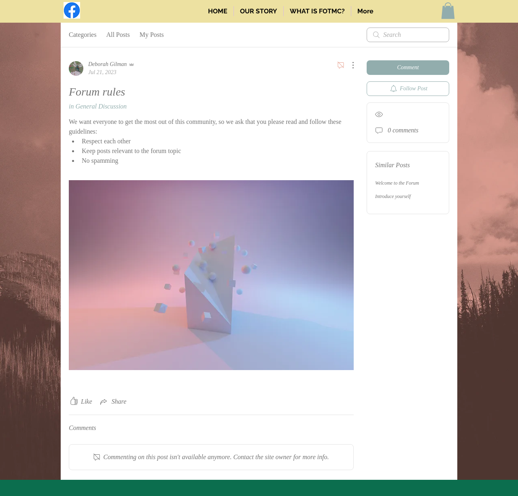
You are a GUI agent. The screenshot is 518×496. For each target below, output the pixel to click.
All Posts (118, 34)
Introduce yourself (393, 196)
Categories (82, 34)
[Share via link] (113, 402)
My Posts (152, 34)
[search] (408, 35)
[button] (448, 10)
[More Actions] (349, 65)
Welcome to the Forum (397, 183)
